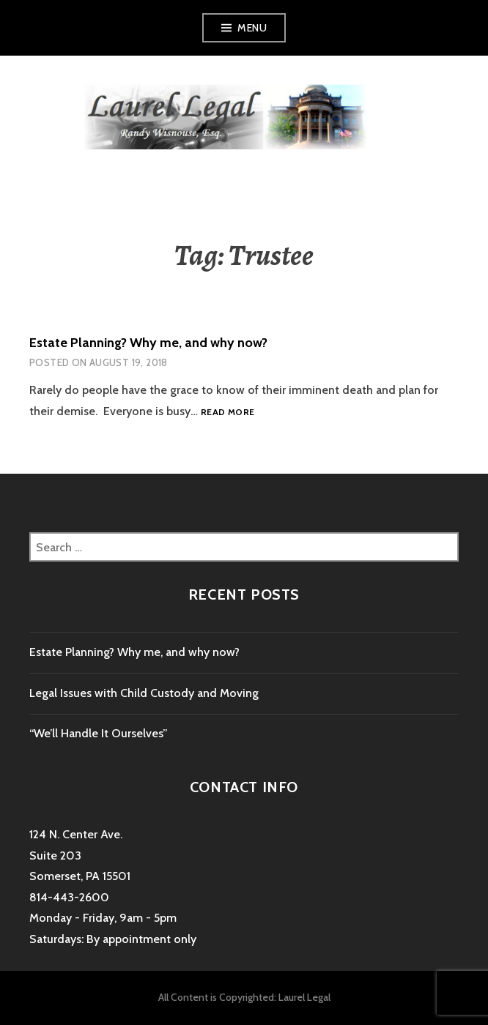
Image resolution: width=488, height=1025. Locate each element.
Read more (227, 412)
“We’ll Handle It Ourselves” (98, 733)
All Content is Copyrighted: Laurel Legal (244, 997)
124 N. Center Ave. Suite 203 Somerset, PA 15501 (79, 855)
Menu (252, 27)
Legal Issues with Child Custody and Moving (144, 693)
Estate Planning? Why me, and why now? (148, 343)
